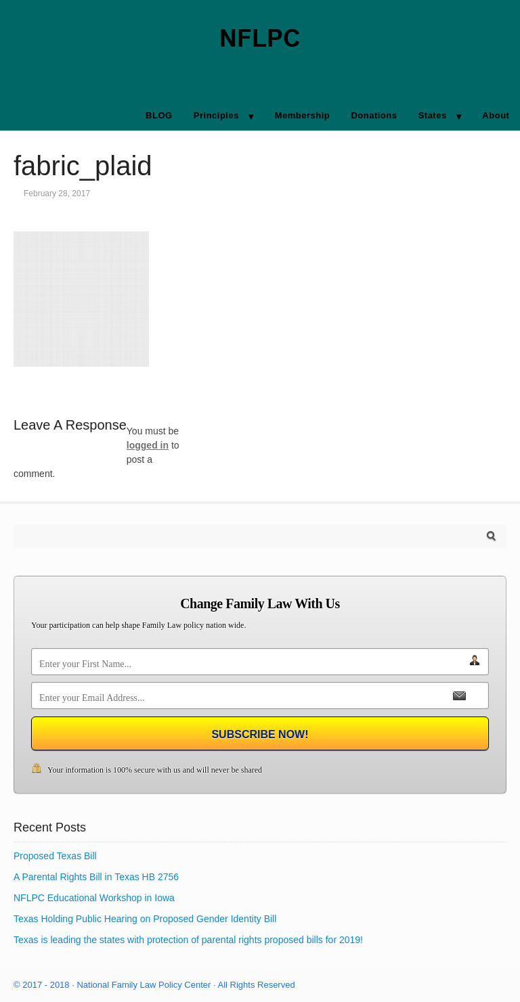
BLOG (159, 115)
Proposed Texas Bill (55, 855)
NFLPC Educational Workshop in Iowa (94, 897)
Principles (216, 115)
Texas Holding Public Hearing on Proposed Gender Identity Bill (145, 918)
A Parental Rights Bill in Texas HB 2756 (96, 876)
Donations (374, 115)
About (495, 115)
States (432, 115)
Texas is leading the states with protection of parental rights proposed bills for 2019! (188, 939)
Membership (302, 115)
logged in (148, 445)
